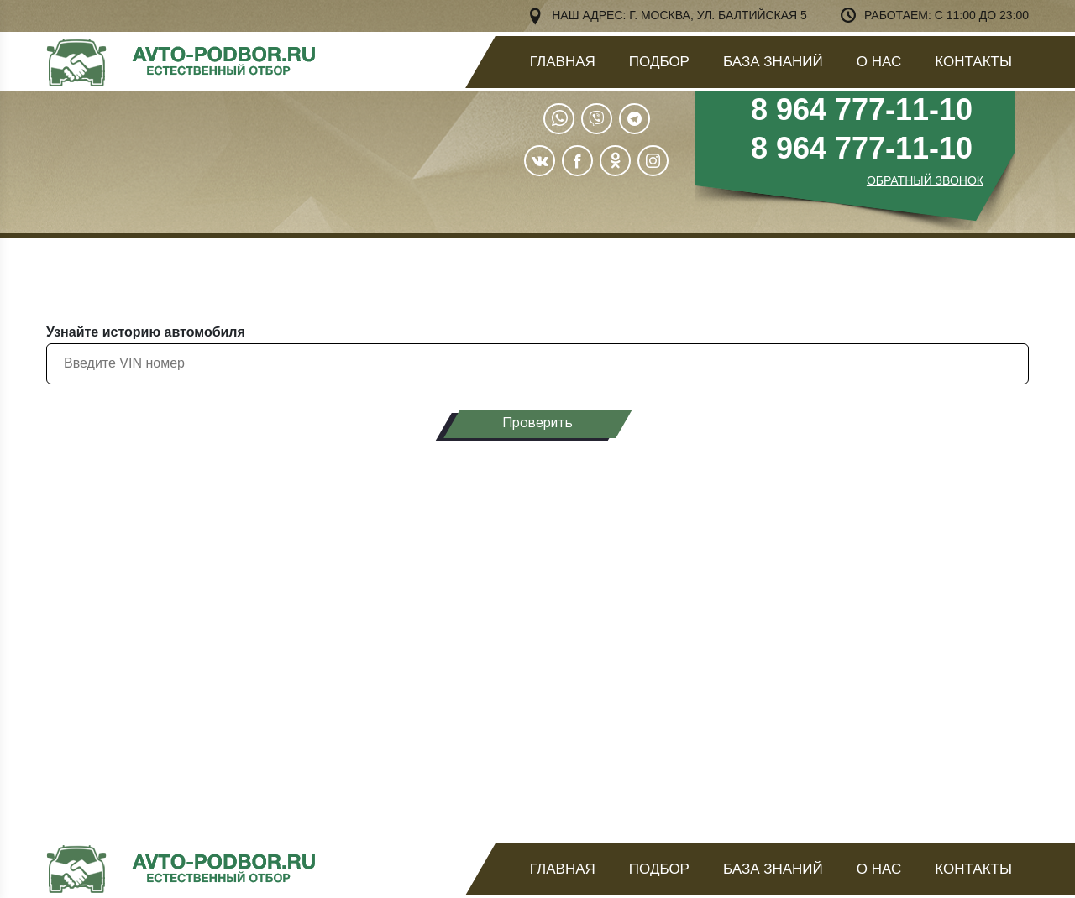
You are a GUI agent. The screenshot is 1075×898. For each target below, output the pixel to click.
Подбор (659, 62)
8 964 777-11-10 (862, 109)
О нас (879, 62)
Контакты (973, 62)
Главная (562, 62)
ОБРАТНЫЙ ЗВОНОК (925, 180)
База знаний (773, 62)
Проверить (537, 424)
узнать (901, 591)
